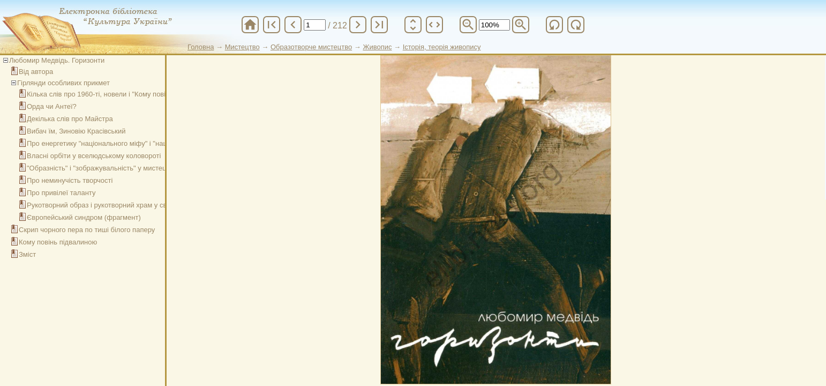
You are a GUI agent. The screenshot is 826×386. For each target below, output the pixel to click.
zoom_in (520, 24)
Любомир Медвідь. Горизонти (56, 60)
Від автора (36, 72)
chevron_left (293, 24)
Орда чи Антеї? (52, 106)
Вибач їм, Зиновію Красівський (76, 131)
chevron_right (357, 24)
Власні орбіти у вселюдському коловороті (94, 156)
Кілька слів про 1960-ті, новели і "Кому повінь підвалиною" (121, 94)
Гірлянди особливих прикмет (63, 83)
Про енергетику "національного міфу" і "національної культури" (128, 143)
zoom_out (468, 24)
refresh (554, 24)
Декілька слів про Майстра (70, 119)
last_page (379, 24)
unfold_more (413, 24)
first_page (271, 24)
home (250, 24)
